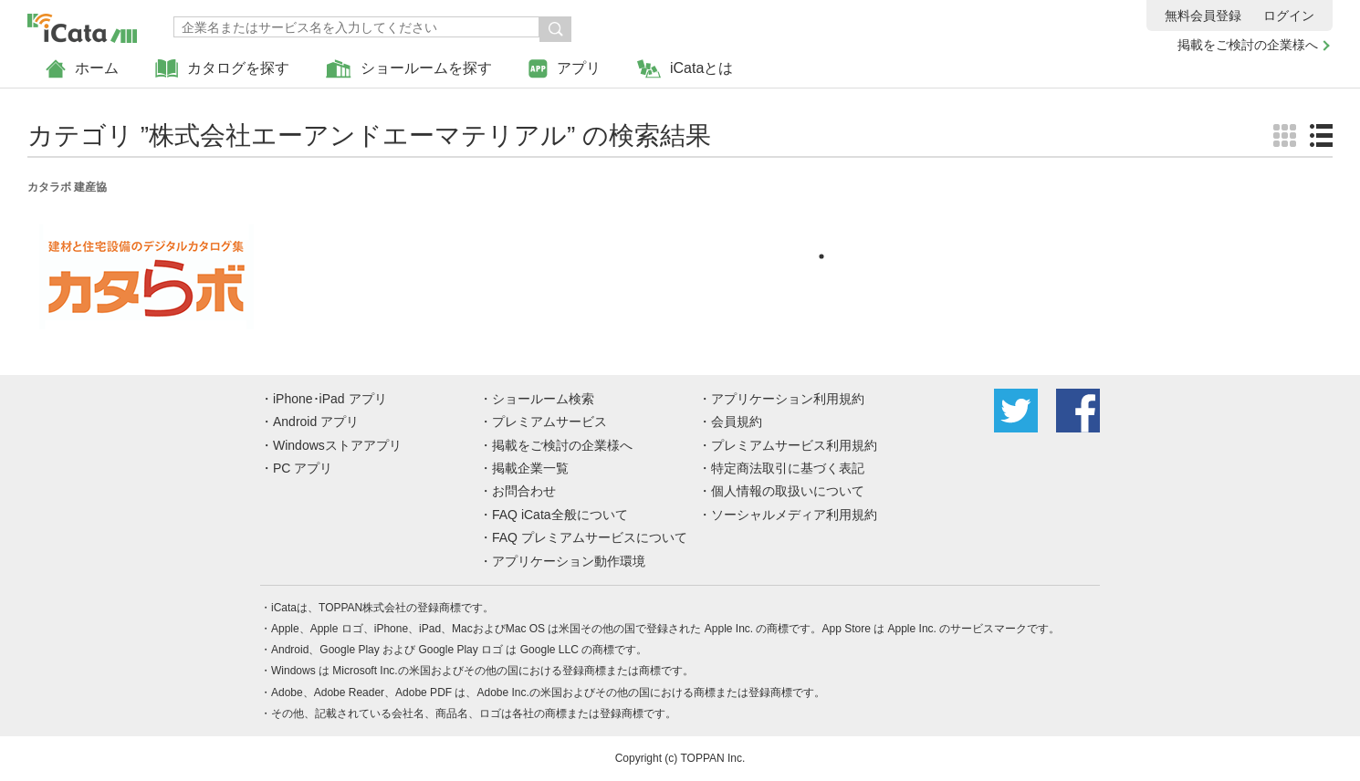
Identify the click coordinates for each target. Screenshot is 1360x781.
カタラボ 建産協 (67, 187)
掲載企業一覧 (530, 468)
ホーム (82, 68)
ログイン (1288, 15)
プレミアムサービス (549, 421)
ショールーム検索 (543, 398)
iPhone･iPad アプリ (330, 398)
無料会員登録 (1203, 15)
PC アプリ (302, 468)
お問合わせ (524, 491)
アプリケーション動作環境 (568, 561)
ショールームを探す (409, 68)
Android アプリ (316, 421)
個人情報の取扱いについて (787, 491)
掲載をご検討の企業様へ (1247, 44)
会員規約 (736, 421)
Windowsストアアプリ (337, 445)
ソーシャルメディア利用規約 (794, 514)
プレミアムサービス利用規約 (794, 445)
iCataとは (685, 68)
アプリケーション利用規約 (787, 398)
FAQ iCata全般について (560, 514)
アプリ (564, 68)
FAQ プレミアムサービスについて (589, 537)
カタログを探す (222, 68)
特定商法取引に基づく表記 (787, 468)
